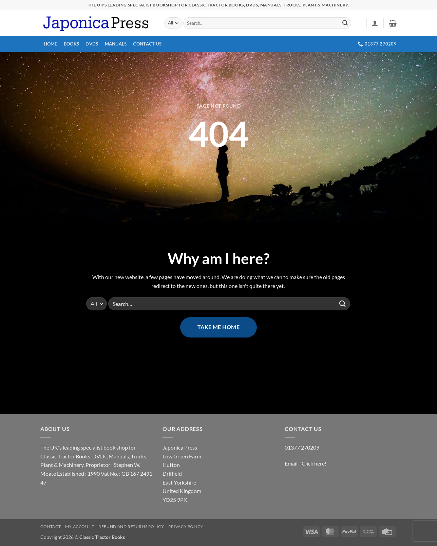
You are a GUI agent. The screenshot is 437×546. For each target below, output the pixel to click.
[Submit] (345, 23)
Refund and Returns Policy (131, 526)
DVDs (92, 44)
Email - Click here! (305, 463)
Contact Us (147, 44)
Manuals (116, 44)
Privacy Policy (186, 526)
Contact (50, 526)
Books (71, 44)
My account (79, 526)
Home (50, 44)
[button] (375, 23)
